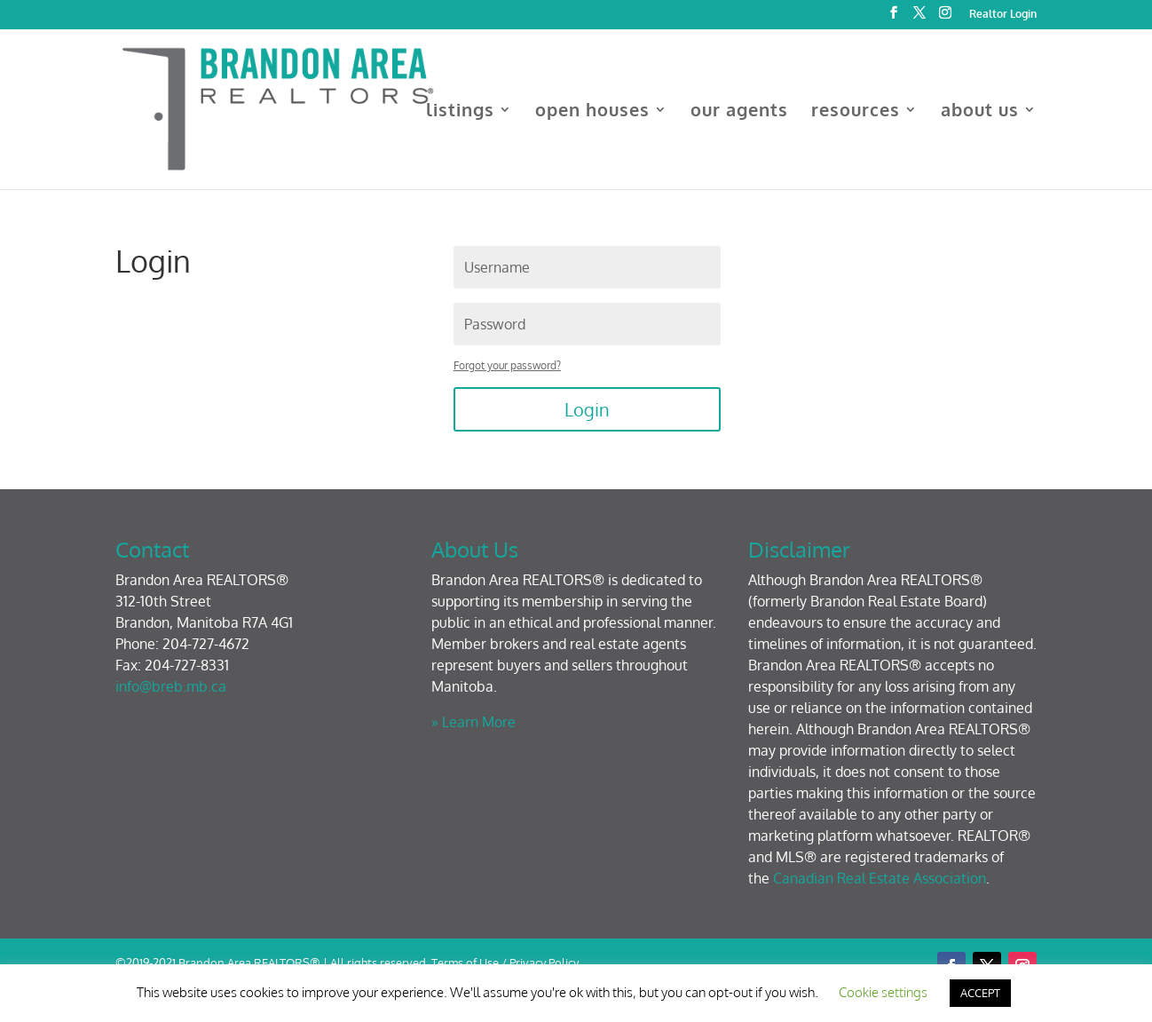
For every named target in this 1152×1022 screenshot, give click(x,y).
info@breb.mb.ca (170, 686)
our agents (739, 112)
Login (587, 409)
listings (460, 112)
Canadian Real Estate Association (879, 878)
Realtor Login (1003, 14)
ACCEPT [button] (980, 993)
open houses (592, 112)
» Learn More (473, 722)
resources (855, 112)
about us (980, 112)
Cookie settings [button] (883, 992)
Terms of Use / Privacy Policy (505, 962)
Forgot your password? (507, 365)
